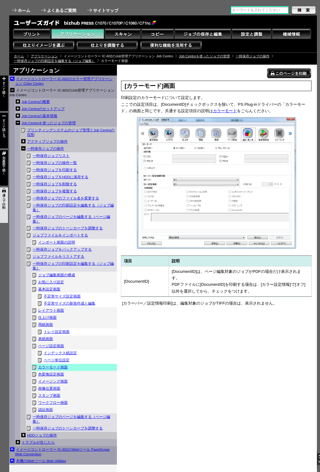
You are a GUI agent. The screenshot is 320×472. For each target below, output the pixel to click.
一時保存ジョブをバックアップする (62, 249)
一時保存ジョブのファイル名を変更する (66, 198)
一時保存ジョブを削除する (55, 184)
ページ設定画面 (51, 346)
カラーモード (225, 111)
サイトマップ (104, 10)
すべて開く (4, 93)
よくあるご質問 (59, 10)
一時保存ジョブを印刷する (55, 170)
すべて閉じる (4, 130)
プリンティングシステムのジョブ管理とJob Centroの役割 (70, 132)
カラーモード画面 (53, 367)
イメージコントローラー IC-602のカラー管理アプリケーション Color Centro (64, 81)
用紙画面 (45, 324)
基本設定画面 (49, 289)
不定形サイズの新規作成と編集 (69, 303)
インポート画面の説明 (56, 242)
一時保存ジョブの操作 (253, 56)
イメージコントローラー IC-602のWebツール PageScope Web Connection (62, 452)
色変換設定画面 (51, 374)
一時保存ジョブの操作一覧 (55, 163)
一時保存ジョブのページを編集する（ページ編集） (71, 219)
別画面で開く (4, 168)
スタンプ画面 (49, 395)
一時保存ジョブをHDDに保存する (60, 177)
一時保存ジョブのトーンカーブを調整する (68, 228)
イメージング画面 (53, 381)
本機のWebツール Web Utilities (41, 461)
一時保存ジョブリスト (51, 156)
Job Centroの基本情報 (39, 116)
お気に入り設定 (51, 282)
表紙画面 (45, 339)
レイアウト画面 (51, 310)
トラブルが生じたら (38, 442)
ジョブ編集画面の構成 (56, 275)
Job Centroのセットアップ (43, 109)
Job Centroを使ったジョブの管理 (204, 56)
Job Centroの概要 (36, 102)
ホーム (21, 10)
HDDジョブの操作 (42, 435)
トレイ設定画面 (57, 332)
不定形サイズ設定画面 (62, 296)
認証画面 (45, 410)
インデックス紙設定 (60, 353)
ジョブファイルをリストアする (58, 256)
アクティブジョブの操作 (47, 141)
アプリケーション (44, 56)
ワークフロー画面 (53, 402)
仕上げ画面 (47, 317)
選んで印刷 (4, 205)
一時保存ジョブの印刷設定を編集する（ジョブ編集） (54, 61)
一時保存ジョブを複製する (55, 191)
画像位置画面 (49, 388)
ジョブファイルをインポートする (60, 235)
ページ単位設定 (57, 360)
